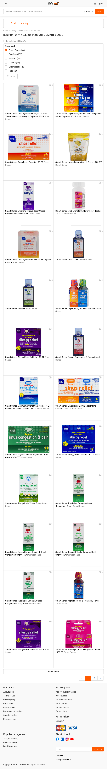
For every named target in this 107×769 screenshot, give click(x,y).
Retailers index (9, 719)
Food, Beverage (10, 746)
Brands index (9, 707)
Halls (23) (13, 71)
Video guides (61, 696)
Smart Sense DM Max (21, 308)
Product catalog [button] (17, 23)
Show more (53, 671)
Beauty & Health (17, 31)
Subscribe (98, 749)
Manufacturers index (12, 711)
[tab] (53, 23)
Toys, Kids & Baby (11, 738)
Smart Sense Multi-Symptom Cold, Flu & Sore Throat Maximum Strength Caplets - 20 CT (27, 116)
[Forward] (100, 678)
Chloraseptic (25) (17, 67)
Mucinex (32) (14, 58)
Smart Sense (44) (17, 50)
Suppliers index (10, 715)
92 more (11, 76)
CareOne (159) (15, 54)
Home (5, 31)
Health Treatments (32, 31)
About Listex (8, 692)
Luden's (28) (14, 62)
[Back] (82, 678)
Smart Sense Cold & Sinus (73, 259)
